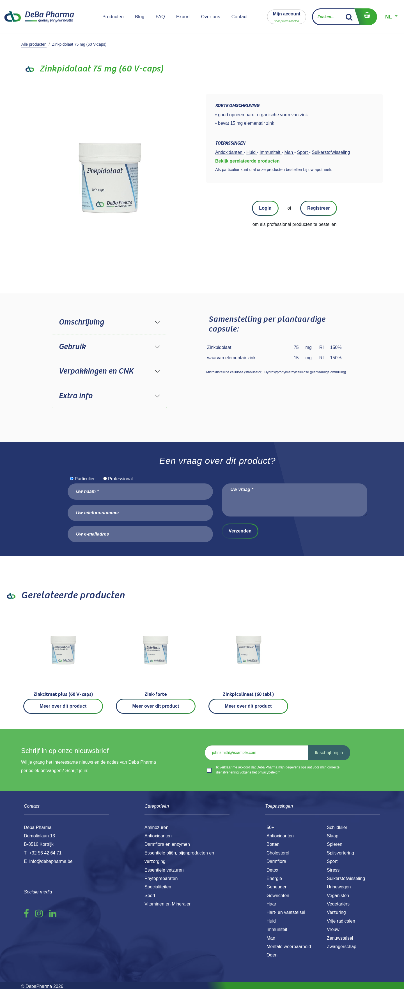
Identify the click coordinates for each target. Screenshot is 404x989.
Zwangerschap (341, 946)
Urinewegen (339, 886)
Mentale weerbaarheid (289, 946)
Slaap (332, 835)
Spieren (334, 844)
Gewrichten (278, 895)
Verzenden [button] (240, 531)
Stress (333, 870)
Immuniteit (277, 929)
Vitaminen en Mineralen (168, 904)
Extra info (75, 396)
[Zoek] (349, 16)
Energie (274, 878)
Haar (271, 904)
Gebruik (72, 346)
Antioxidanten (280, 835)
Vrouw (333, 929)
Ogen (272, 955)
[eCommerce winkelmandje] (365, 16)
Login (265, 208)
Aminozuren (156, 827)
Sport (332, 861)
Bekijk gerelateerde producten (247, 161)
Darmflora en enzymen (167, 844)
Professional (120, 478)
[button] (286, 17)
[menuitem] (113, 16)
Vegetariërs (338, 904)
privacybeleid (267, 772)
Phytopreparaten (161, 878)
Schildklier (337, 827)
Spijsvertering (340, 853)
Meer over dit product (63, 706)
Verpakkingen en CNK (96, 371)
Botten (273, 844)
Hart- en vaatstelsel (286, 912)
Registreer (318, 208)
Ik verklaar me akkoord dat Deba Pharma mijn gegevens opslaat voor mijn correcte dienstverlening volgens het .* (277, 769)
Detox (272, 870)
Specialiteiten (157, 886)
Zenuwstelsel (340, 938)
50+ (270, 827)
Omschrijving (81, 322)
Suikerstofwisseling (346, 878)
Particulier (85, 478)
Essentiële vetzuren (164, 870)
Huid (271, 921)
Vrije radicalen (341, 921)
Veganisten (338, 895)
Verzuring (336, 912)
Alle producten (34, 44)
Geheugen (277, 886)
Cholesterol (278, 853)
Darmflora (276, 861)
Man (271, 938)
